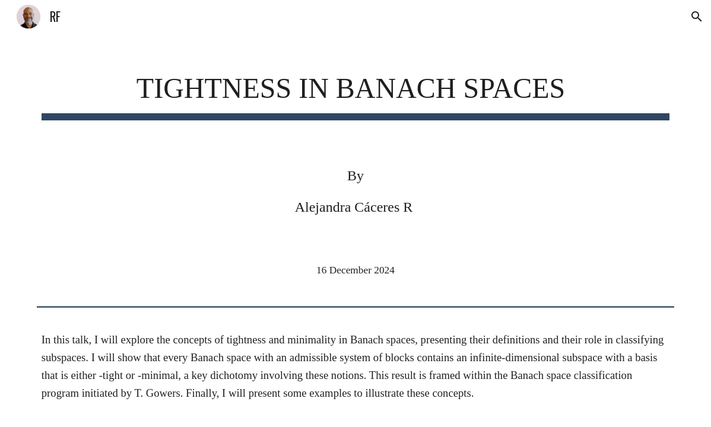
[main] (355, 89)
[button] (697, 16)
